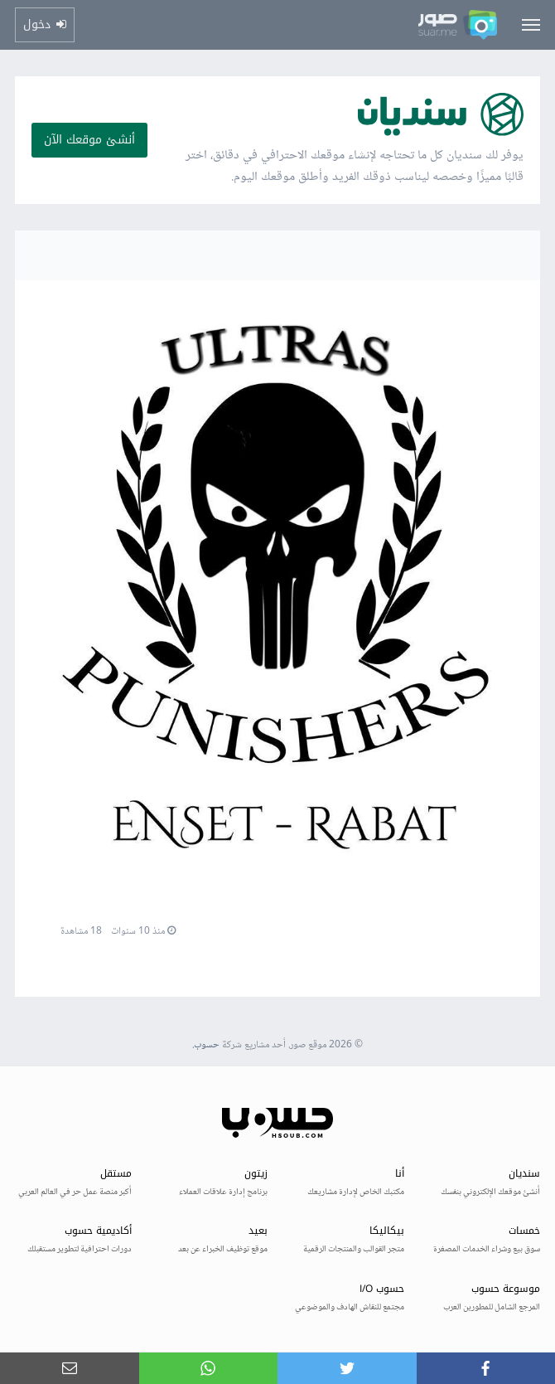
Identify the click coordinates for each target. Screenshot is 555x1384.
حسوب (207, 1045)
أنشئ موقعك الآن (89, 140)
